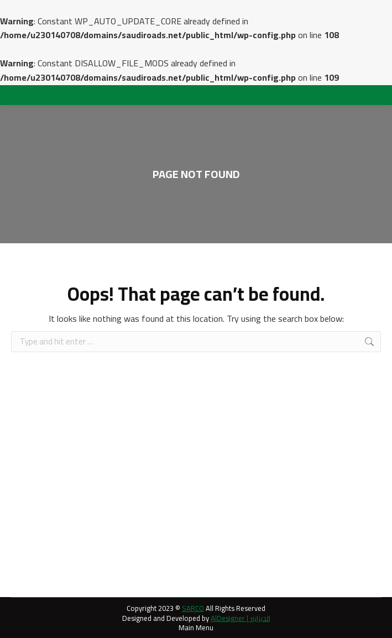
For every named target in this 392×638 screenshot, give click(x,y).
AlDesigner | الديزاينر (240, 618)
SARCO (193, 608)
